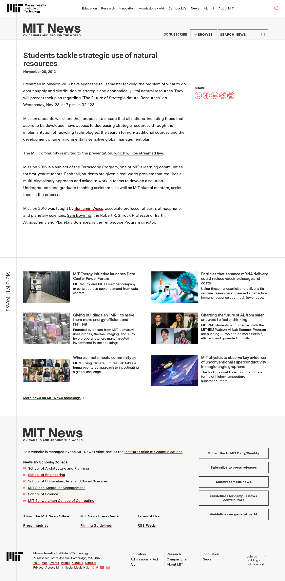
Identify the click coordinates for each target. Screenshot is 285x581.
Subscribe (178, 34)
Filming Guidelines (96, 525)
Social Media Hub (77, 567)
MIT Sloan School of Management (56, 488)
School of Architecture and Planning (58, 468)
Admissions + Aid (151, 8)
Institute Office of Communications (153, 452)
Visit (36, 563)
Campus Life (177, 8)
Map (45, 563)
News (195, 8)
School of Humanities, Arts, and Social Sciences (68, 481)
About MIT (226, 8)
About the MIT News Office (46, 516)
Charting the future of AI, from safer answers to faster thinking (232, 317)
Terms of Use (149, 516)
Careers (77, 563)
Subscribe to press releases (234, 467)
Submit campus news (234, 482)
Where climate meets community (102, 357)
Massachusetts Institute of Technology (61, 553)
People (65, 563)
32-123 (88, 104)
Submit (263, 34)
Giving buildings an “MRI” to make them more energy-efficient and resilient (103, 320)
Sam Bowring (79, 215)
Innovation (127, 8)
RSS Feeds (147, 525)
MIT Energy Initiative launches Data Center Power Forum (104, 276)
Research (108, 8)
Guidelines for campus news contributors (233, 498)
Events (54, 563)
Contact (90, 563)
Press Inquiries (35, 525)
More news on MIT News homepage (52, 398)
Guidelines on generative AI (233, 514)
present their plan (46, 97)
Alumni (209, 8)
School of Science (43, 494)
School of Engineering (46, 475)
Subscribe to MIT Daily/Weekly (233, 453)
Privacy (38, 567)
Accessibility (54, 567)
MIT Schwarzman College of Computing (61, 500)
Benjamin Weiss (88, 208)
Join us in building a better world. (256, 560)
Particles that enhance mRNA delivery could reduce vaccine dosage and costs (234, 278)
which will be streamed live (138, 153)
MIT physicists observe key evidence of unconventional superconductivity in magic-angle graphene (233, 362)
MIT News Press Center (100, 516)
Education (89, 8)
